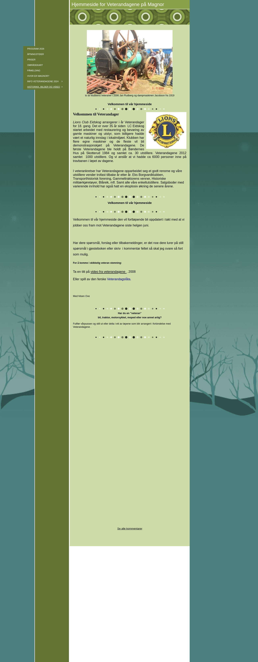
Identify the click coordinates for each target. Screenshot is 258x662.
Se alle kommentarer (129, 528)
